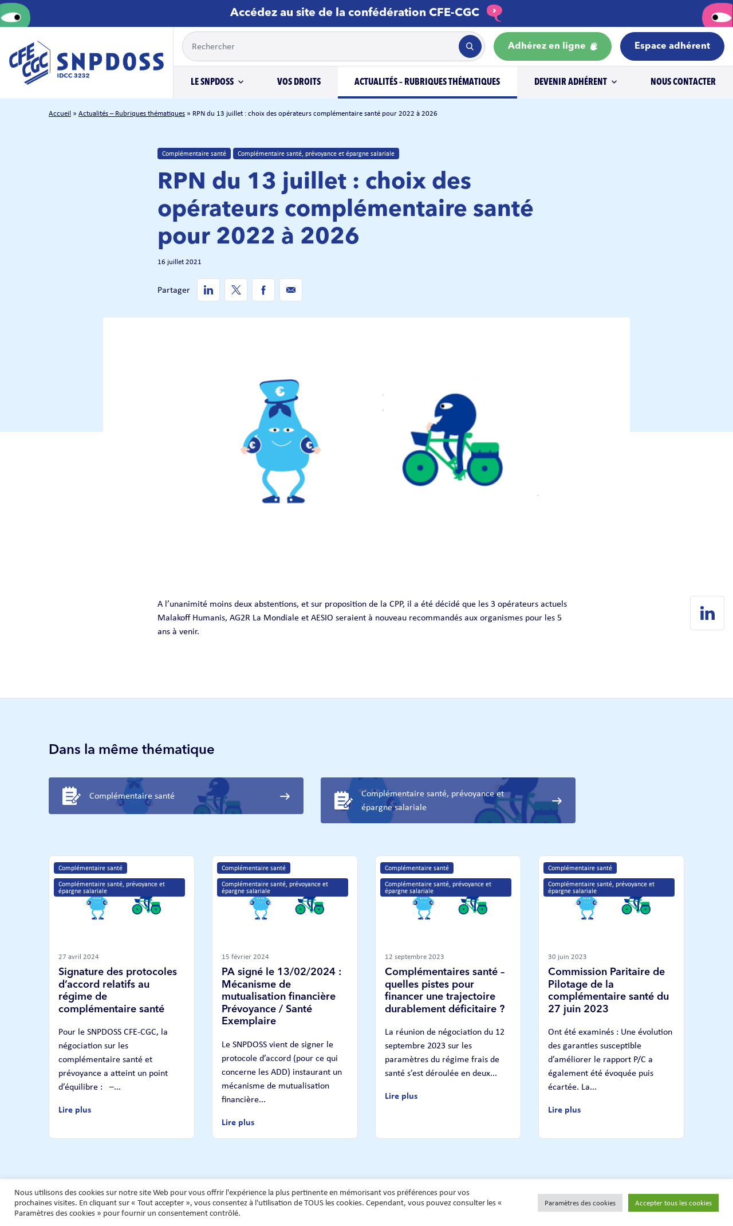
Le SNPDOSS (212, 82)
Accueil (60, 113)
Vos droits (299, 82)
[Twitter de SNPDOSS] (235, 289)
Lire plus (74, 1109)
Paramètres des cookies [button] (580, 1203)
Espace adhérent (672, 46)
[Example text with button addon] (319, 46)
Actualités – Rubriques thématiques (427, 82)
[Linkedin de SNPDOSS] (208, 289)
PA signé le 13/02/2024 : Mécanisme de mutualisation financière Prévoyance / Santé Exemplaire (281, 997)
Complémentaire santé (194, 154)
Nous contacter (683, 82)
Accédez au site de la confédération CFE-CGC (366, 13)
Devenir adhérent (570, 82)
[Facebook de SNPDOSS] (263, 289)
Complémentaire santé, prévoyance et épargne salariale (316, 154)
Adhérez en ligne (552, 46)
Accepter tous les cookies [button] (673, 1203)
